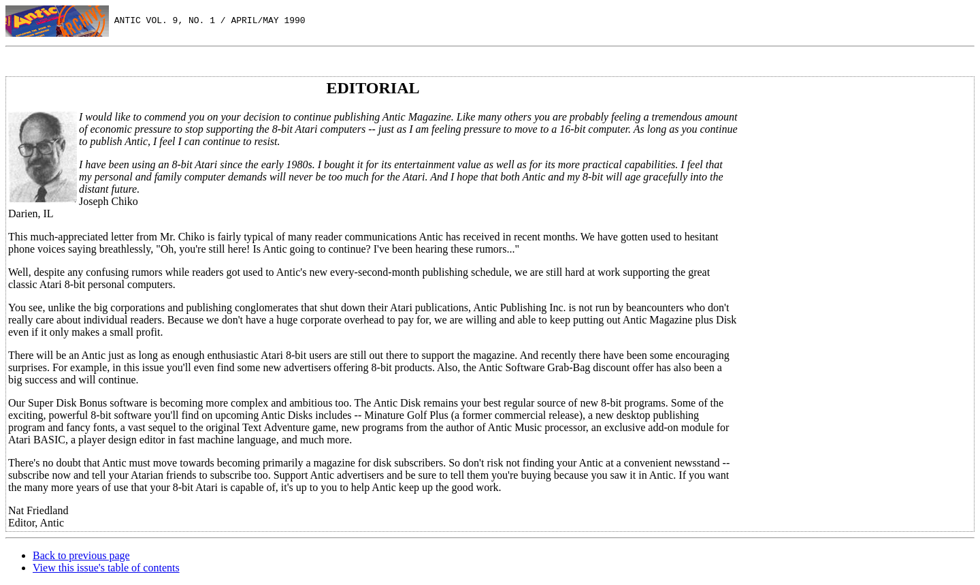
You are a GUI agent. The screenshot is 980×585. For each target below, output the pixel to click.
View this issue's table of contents (106, 567)
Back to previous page (81, 555)
